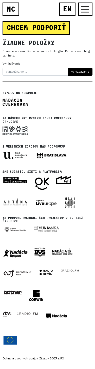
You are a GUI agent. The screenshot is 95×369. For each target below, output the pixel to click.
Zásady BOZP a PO (51, 358)
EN (67, 9)
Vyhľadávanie (12, 63)
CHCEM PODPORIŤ (36, 27)
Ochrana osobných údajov (20, 358)
